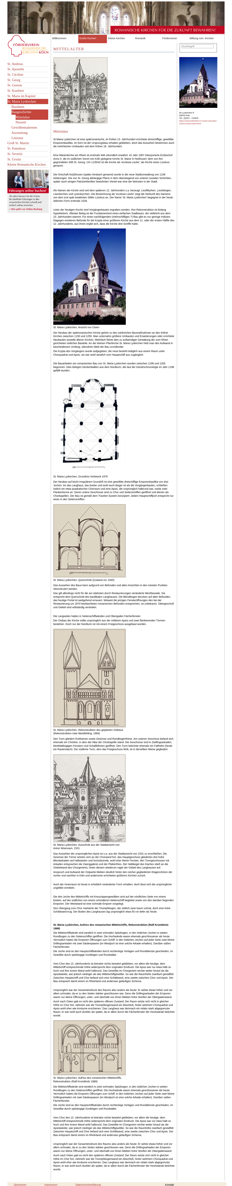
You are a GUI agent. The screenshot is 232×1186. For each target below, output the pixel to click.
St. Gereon (14, 85)
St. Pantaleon (16, 148)
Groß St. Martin (18, 143)
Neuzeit (21, 122)
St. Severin (14, 154)
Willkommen (59, 38)
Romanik (140, 38)
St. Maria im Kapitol (21, 96)
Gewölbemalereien (24, 127)
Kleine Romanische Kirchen (26, 164)
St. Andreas (15, 64)
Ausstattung (19, 133)
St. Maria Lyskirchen (21, 101)
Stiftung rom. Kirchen (201, 38)
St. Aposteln (15, 69)
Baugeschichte (21, 112)
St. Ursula (14, 159)
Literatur (17, 138)
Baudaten (17, 107)
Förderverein (169, 38)
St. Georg (13, 80)
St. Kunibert (15, 90)
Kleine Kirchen (116, 38)
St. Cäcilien (15, 74)
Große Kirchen (87, 38)
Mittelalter (23, 117)
